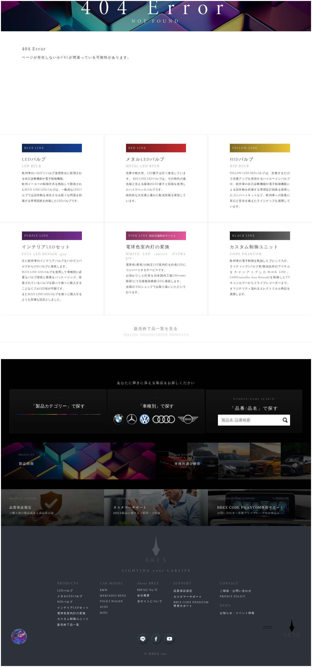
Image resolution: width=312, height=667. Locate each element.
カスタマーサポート (188, 597)
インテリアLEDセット (73, 608)
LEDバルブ (65, 590)
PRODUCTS (68, 583)
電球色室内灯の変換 (71, 613)
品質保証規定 (183, 591)
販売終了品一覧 (68, 625)
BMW (104, 590)
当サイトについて (150, 601)
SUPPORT (183, 583)
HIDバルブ (65, 602)
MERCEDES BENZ (113, 596)
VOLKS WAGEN (111, 601)
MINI (104, 613)
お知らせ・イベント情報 (237, 613)
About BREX (148, 583)
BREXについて (147, 590)
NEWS (225, 605)
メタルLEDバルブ (70, 596)
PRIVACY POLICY (232, 596)
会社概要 (143, 595)
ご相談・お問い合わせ (236, 591)
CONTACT (229, 583)
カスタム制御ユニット (73, 619)
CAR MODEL (111, 583)
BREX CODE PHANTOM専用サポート (191, 604)
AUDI (104, 607)
